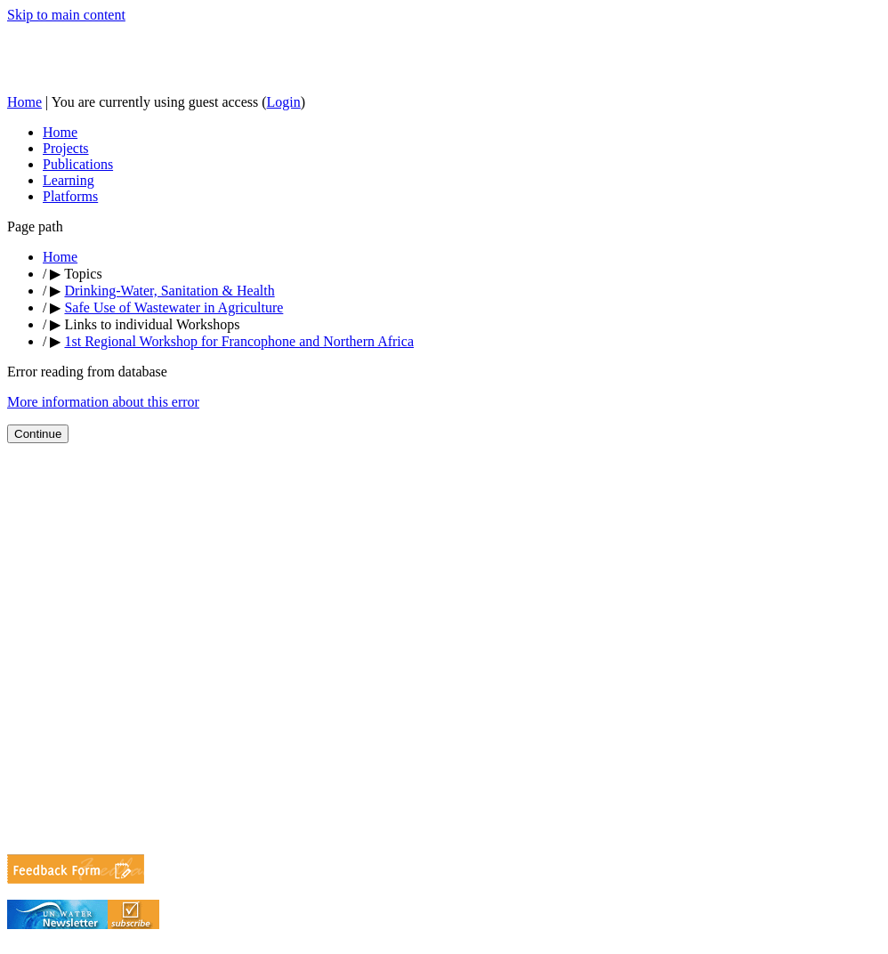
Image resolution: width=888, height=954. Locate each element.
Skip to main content (66, 14)
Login (284, 101)
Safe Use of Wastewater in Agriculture (173, 307)
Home (24, 101)
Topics (82, 273)
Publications (78, 164)
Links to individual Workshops (151, 324)
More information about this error (103, 401)
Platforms (70, 196)
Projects (66, 148)
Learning (68, 180)
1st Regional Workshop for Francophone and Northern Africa (239, 341)
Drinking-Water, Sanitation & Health (169, 290)
